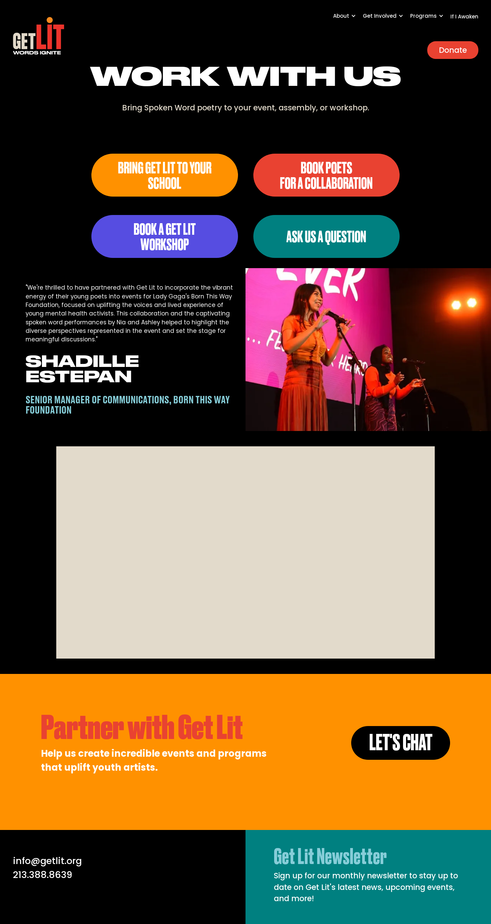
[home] (38, 36)
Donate (453, 50)
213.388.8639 (42, 874)
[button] (348, 19)
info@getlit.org (47, 860)
